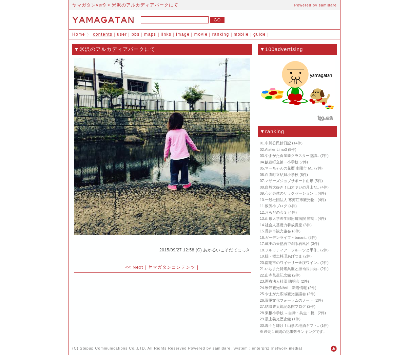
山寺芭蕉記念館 (278, 275)
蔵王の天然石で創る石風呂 (287, 244)
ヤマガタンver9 (89, 4)
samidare (328, 5)
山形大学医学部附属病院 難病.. (290, 218)
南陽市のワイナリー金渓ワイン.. (292, 263)
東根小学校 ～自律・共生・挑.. (290, 313)
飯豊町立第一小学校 (281, 162)
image (183, 34)
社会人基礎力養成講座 (283, 225)
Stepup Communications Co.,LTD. (113, 348)
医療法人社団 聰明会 (282, 281)
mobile (241, 34)
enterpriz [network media (276, 348)
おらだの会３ (276, 212)
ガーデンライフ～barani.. (286, 237)
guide (259, 34)
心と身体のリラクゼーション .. (290, 193)
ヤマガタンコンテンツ (171, 267)
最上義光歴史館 (278, 319)
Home (78, 34)
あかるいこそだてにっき (226, 250)
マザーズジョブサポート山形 (289, 181)
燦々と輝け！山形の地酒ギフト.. (292, 325)
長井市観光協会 (278, 231)
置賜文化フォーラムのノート (289, 300)
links (166, 34)
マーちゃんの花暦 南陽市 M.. (289, 168)
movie (201, 34)
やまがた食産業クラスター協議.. (292, 156)
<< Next (134, 267)
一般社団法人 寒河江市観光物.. (290, 200)
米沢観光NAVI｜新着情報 (286, 288)
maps (150, 34)
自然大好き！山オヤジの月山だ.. (292, 187)
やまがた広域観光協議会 (285, 294)
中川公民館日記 (278, 143)
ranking (220, 34)
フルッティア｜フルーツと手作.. (292, 250)
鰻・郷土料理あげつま (283, 256)
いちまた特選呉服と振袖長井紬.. (292, 269)
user (122, 34)
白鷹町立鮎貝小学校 (281, 175)
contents (102, 34)
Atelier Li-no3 (276, 149)
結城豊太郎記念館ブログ (285, 306)
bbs (136, 34)
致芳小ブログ (276, 206)
